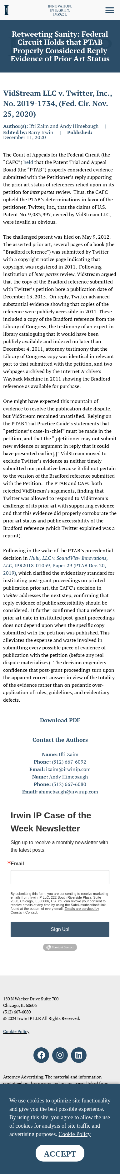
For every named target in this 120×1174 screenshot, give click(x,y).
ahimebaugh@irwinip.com (68, 791)
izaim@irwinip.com (68, 769)
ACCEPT (60, 1154)
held (28, 162)
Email (17, 863)
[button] (110, 10)
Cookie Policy (74, 1134)
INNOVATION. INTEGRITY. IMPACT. (60, 10)
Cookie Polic (15, 1031)
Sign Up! (60, 929)
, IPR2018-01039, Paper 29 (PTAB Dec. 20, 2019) (55, 565)
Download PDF (60, 720)
